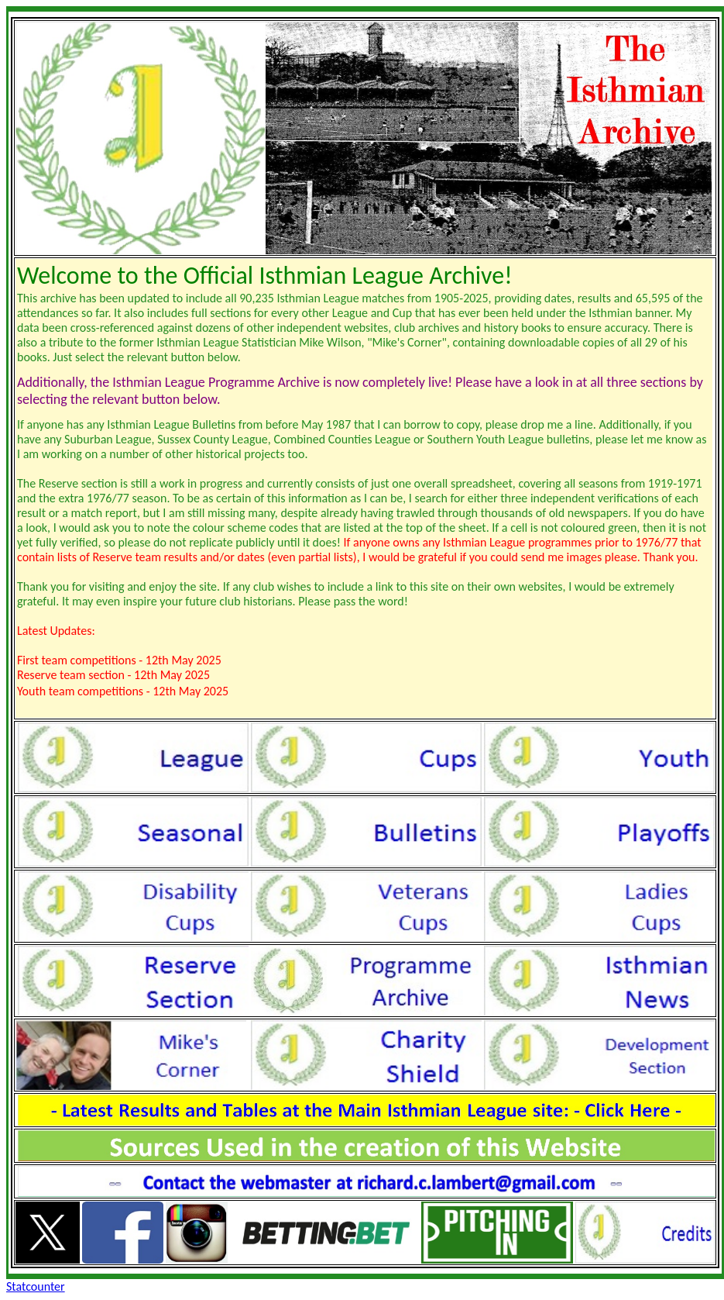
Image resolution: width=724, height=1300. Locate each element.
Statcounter (35, 1286)
